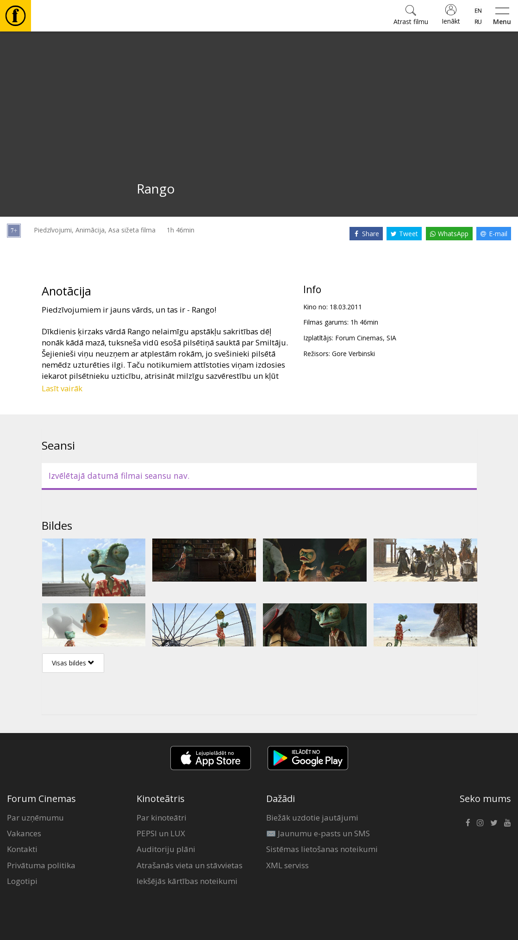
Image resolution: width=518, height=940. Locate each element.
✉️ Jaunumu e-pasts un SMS (318, 833)
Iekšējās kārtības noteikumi (187, 881)
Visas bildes (73, 662)
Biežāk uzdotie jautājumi (312, 817)
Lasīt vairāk (62, 388)
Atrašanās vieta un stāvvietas (190, 865)
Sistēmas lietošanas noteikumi (322, 849)
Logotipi (22, 881)
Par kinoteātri (162, 817)
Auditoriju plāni (166, 849)
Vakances (24, 833)
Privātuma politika (41, 865)
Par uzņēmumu (35, 817)
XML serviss (287, 865)
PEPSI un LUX (161, 833)
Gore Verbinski (353, 353)
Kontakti (22, 849)
